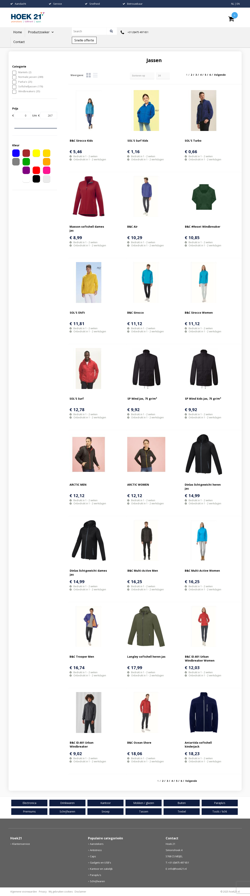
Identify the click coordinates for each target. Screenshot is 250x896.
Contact (19, 42)
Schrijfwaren (97, 881)
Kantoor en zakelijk (101, 869)
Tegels (88, 75)
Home (17, 32)
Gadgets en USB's (100, 862)
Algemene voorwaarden (23, 891)
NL (232, 3)
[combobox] (91, 31)
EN (238, 3)
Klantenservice (21, 844)
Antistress (96, 850)
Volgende (220, 74)
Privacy (43, 891)
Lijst (95, 75)
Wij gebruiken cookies (61, 891)
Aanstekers (97, 844)
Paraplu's (95, 875)
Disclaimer (80, 891)
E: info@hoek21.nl (176, 869)
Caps (93, 856)
